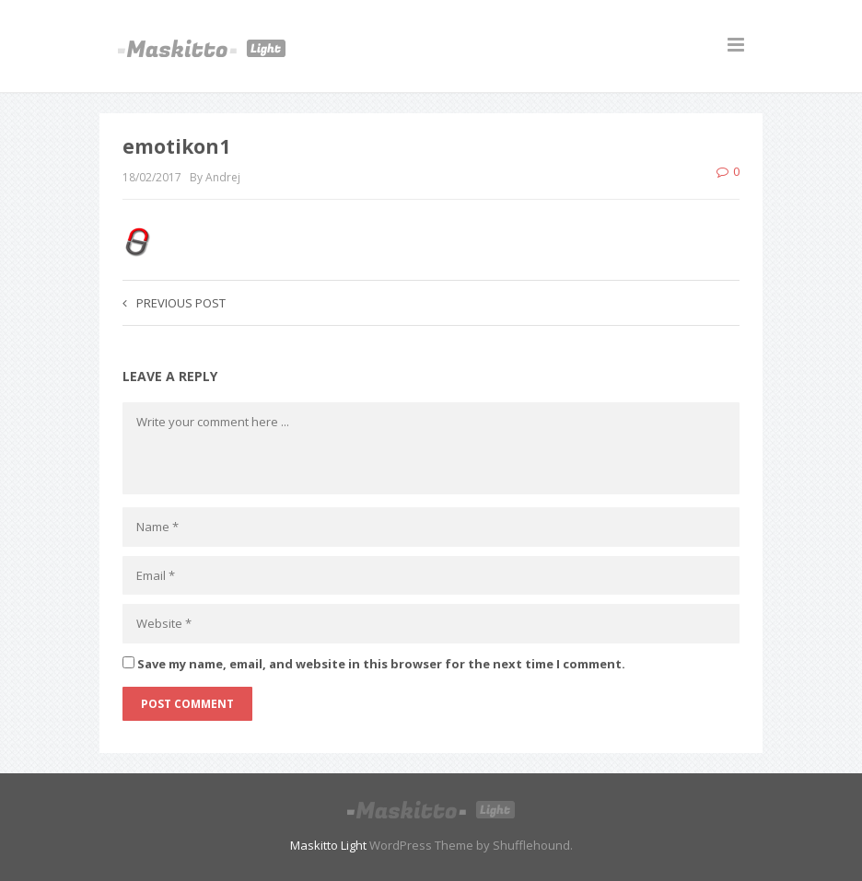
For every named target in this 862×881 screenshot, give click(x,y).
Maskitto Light (328, 845)
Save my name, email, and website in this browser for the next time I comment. (381, 663)
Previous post (174, 303)
